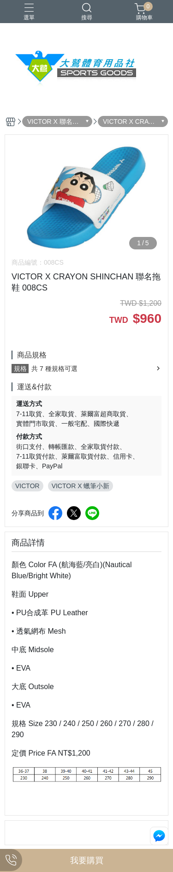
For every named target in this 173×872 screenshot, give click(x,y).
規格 (20, 368)
